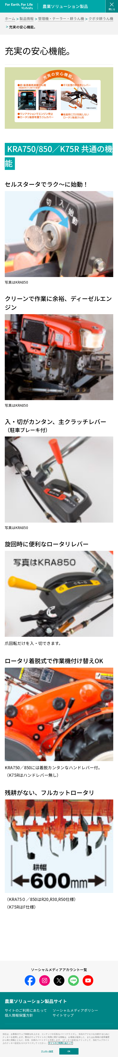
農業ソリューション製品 (65, 6)
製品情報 (27, 18)
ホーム (10, 18)
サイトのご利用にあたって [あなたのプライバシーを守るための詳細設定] (61, 1043)
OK (68, 1051)
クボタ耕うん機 (100, 18)
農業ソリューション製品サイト (36, 1001)
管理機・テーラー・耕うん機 (61, 18)
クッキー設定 (47, 1051)
